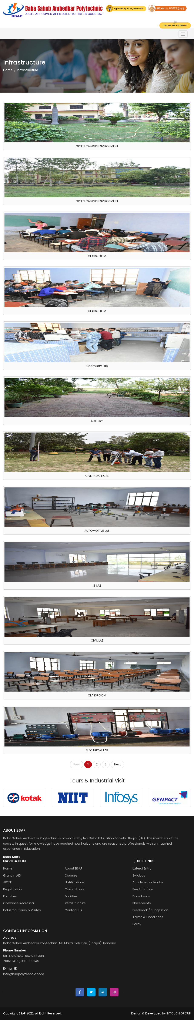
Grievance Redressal (18, 903)
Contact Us (73, 910)
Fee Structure (143, 889)
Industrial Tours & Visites (22, 910)
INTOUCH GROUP (179, 1013)
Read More (11, 857)
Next (117, 764)
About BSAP (74, 868)
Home (7, 70)
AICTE (7, 882)
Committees (74, 889)
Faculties (10, 896)
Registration (12, 889)
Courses (71, 875)
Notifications (74, 882)
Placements (142, 903)
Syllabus (139, 875)
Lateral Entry (142, 868)
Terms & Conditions (148, 917)
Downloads (141, 896)
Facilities (71, 896)
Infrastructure (75, 903)
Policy (137, 924)
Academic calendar (148, 882)
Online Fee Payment (175, 25)
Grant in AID (12, 875)
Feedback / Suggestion (150, 910)
